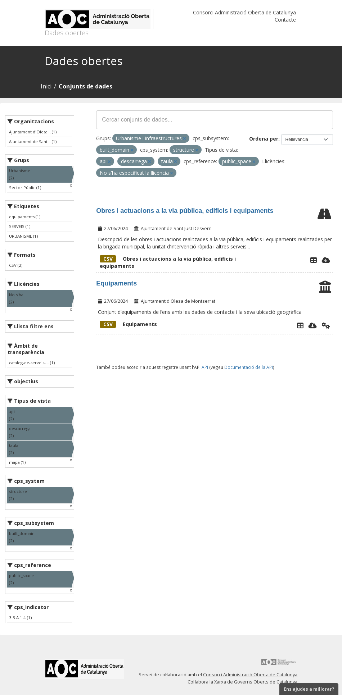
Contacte (285, 19)
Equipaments (116, 283)
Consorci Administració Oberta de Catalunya (244, 12)
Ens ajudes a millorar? (309, 689)
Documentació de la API (248, 367)
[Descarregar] (326, 260)
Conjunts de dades (85, 86)
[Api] (326, 325)
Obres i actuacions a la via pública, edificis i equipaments (184, 210)
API (205, 367)
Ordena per (263, 138)
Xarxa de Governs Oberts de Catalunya (255, 682)
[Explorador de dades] (313, 260)
